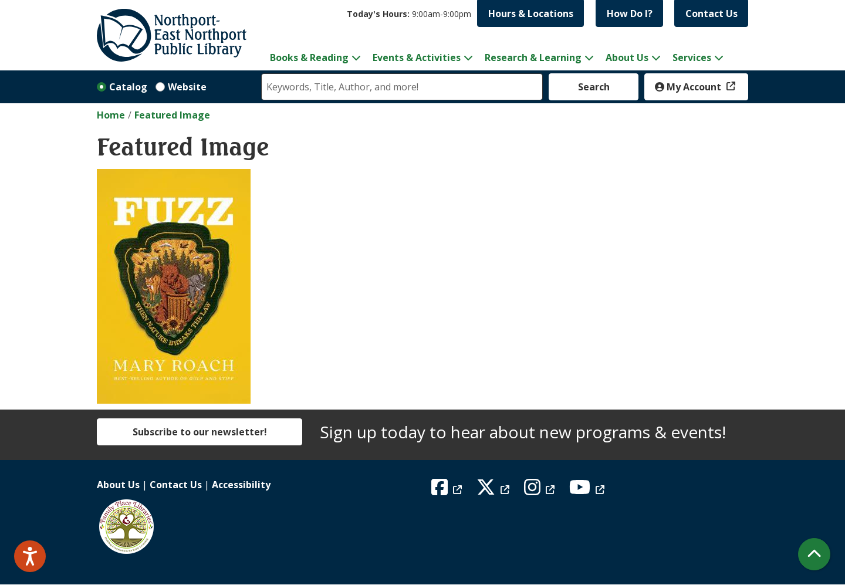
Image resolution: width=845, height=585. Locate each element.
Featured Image (172, 115)
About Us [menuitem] (627, 57)
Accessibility (241, 484)
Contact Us (711, 13)
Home (111, 115)
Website (187, 86)
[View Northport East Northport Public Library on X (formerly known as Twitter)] (494, 490)
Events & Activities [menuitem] (417, 57)
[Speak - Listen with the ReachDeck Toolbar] (30, 556)
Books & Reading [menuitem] (309, 57)
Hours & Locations (530, 13)
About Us (118, 484)
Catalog (128, 86)
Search (594, 86)
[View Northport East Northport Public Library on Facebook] (448, 490)
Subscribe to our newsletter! (200, 431)
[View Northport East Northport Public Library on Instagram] (540, 490)
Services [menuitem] (691, 57)
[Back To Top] (814, 554)
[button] (409, 14)
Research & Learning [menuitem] (533, 57)
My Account (689, 86)
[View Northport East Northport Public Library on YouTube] (588, 490)
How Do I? (630, 13)
